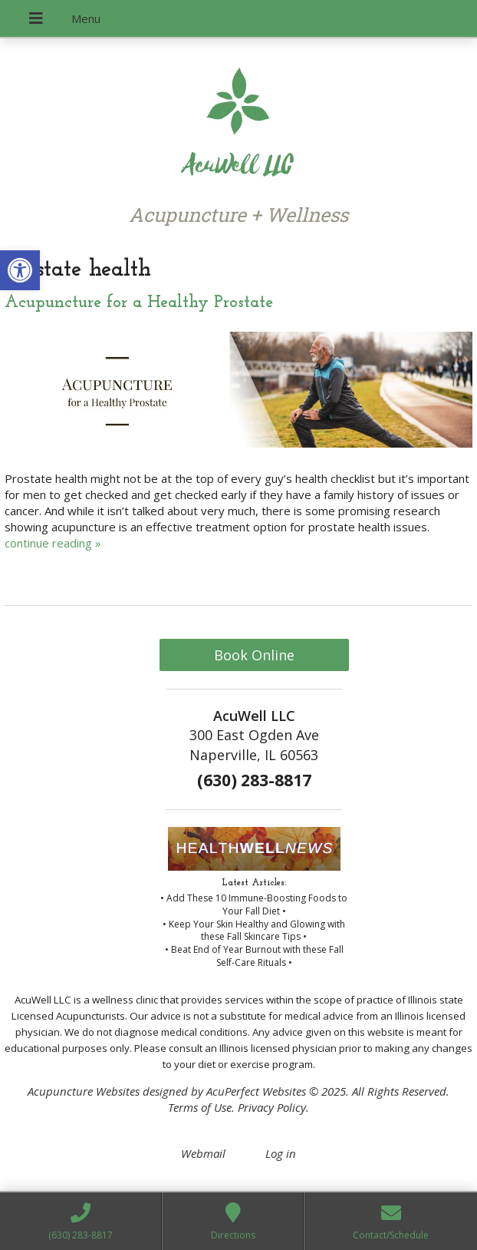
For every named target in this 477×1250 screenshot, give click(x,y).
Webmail (203, 1153)
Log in (280, 1153)
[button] (20, 270)
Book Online (254, 655)
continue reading (53, 543)
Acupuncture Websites (84, 1091)
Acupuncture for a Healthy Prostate (139, 303)
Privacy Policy (272, 1107)
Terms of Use (200, 1107)
